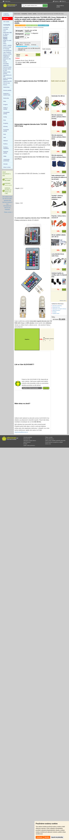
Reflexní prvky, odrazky (7, 72)
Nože (4, 134)
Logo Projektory (7, 52)
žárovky (56, 319)
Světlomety (6, 65)
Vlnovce (5, 84)
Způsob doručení (56, 310)
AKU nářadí (6, 21)
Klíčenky (5, 126)
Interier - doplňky (7, 45)
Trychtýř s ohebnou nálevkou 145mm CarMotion (57, 197)
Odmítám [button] (46, 837)
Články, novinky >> (8, 212)
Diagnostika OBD (7, 32)
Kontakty (54, 312)
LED (54, 319)
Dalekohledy (6, 87)
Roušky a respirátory (6, 147)
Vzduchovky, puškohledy (6, 160)
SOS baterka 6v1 (7, 205)
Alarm (4, 30)
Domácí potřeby (7, 90)
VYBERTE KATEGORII (6, 14)
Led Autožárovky (7, 50)
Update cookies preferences (29, 445)
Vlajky (4, 156)
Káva (4, 120)
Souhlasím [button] (39, 837)
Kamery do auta (7, 47)
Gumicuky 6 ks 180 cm (58, 96)
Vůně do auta (6, 83)
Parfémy (5, 144)
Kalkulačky (7, 209)
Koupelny (5, 123)
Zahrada (5, 164)
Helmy (4, 43)
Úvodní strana (6, 1)
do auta (62, 319)
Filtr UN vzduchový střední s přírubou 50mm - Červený (59, 116)
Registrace (56, 1)
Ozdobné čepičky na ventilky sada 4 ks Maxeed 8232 (59, 274)
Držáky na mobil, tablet (7, 41)
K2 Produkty (6, 48)
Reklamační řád (56, 307)
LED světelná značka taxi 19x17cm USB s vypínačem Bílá (7, 198)
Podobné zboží (55, 313)
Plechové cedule (7, 67)
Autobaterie (6, 27)
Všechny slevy (63, 300)
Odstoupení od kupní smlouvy (59, 308)
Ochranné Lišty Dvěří (7, 59)
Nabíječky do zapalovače (6, 56)
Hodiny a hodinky (5, 108)
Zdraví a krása (7, 167)
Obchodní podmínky (57, 305)
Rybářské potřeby (5, 152)
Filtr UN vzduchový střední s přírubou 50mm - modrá (59, 157)
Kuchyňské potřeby (6, 130)
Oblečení (5, 140)
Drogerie (5, 104)
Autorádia (5, 29)
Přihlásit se (63, 1)
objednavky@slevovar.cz (21, 432)
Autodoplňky (24, 13)
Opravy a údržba (7, 54)
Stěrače (5, 62)
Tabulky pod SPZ (7, 81)
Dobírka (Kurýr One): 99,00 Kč (24, 60)
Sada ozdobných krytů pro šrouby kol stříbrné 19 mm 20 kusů (59, 177)
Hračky (5, 117)
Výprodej (5, 18)
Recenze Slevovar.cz (49, 438)
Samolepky (6, 63)
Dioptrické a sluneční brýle (6, 94)
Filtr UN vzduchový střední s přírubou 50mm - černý (59, 136)
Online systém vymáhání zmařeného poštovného (55, 440)
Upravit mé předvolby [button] (57, 837)
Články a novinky (49, 437)
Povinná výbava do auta (7, 69)
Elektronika (6, 98)
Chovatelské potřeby (6, 113)
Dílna (4, 101)
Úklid (4, 137)
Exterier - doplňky (32, 13)
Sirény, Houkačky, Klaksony (7, 79)
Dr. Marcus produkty (6, 35)
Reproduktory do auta (7, 75)
